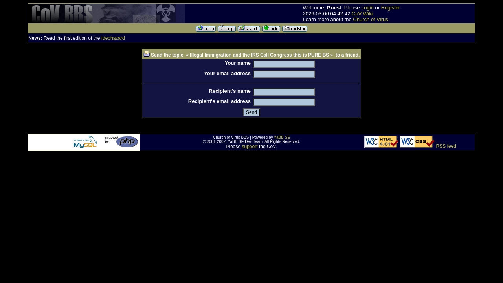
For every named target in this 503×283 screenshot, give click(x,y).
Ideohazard (113, 38)
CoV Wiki (362, 14)
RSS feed (446, 146)
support (250, 146)
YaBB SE (282, 137)
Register (390, 8)
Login (367, 8)
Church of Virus (370, 19)
